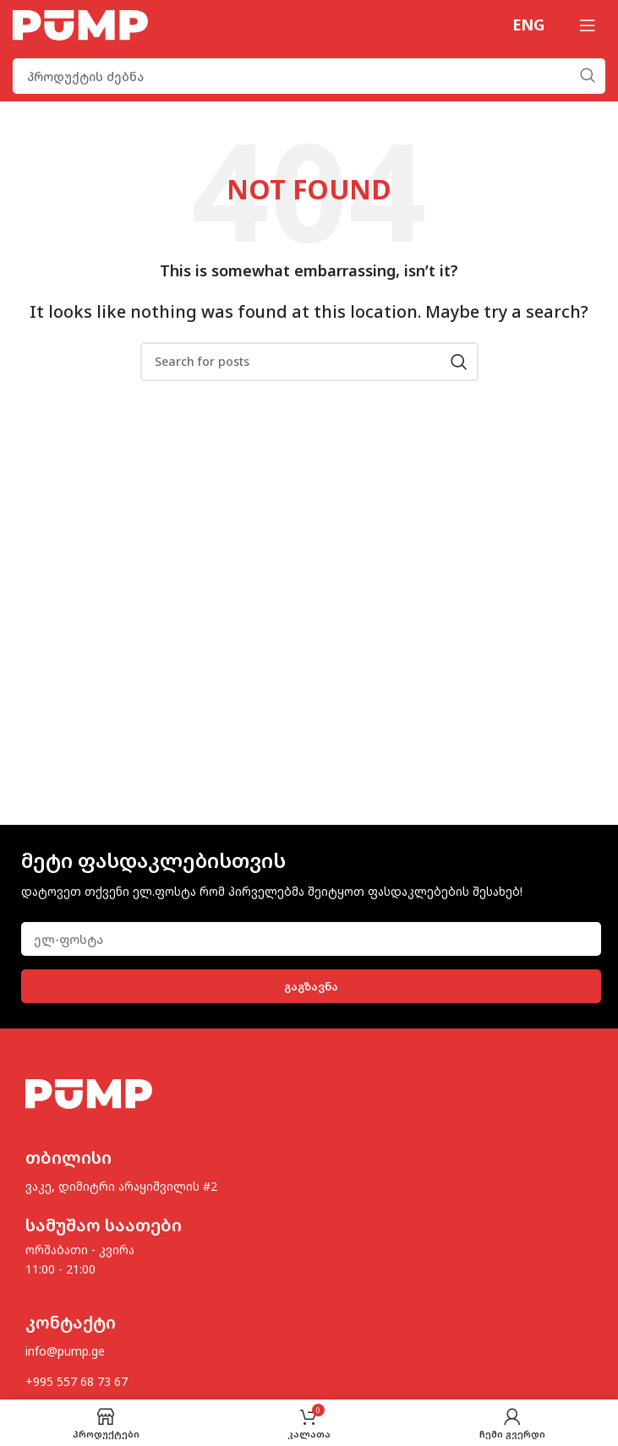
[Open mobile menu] (587, 25)
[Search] (309, 76)
